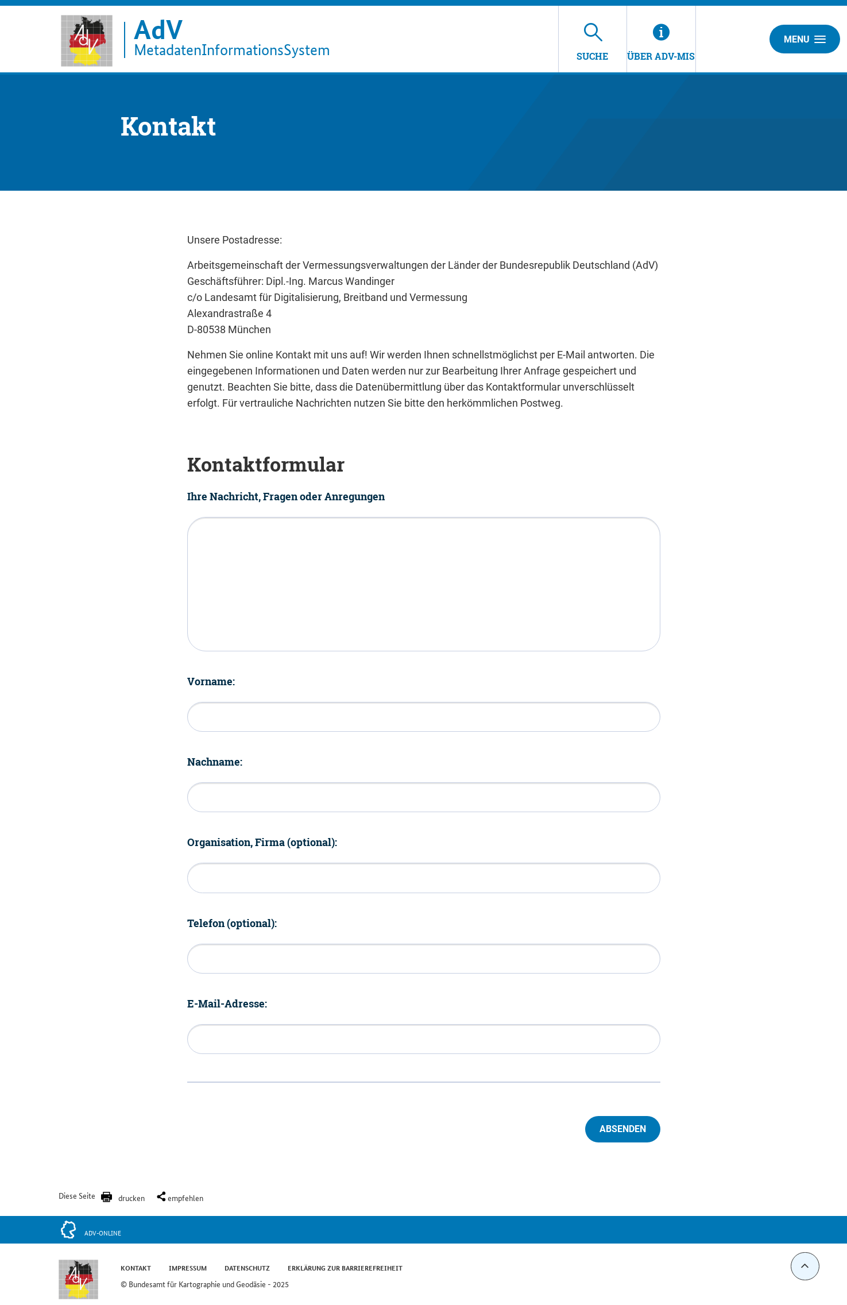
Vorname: (211, 681)
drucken (131, 1197)
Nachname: (214, 762)
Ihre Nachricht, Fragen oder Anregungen (286, 496)
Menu (805, 39)
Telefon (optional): (232, 923)
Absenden (623, 1128)
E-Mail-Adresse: (227, 1003)
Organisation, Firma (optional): (262, 842)
